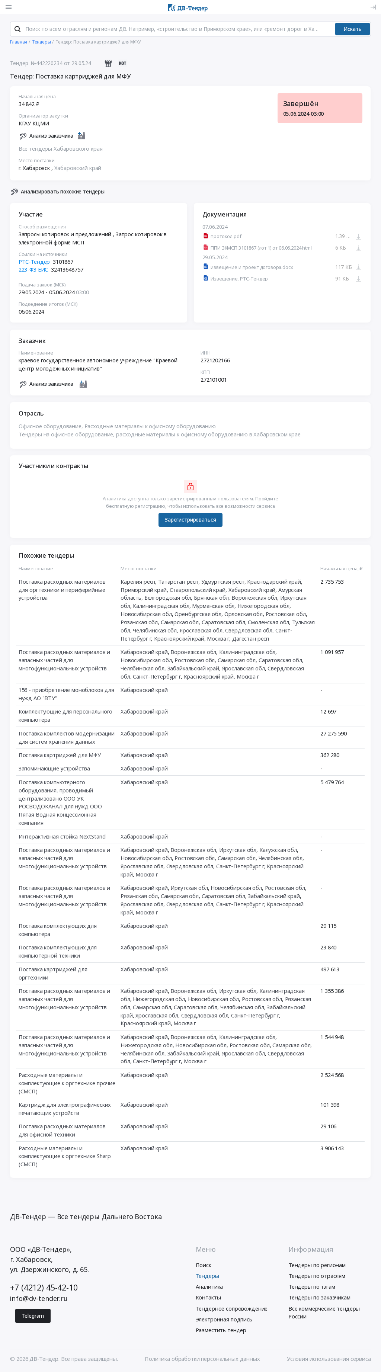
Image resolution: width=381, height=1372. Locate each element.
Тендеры (207, 1276)
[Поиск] (17, 29)
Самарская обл (180, 622)
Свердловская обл (249, 630)
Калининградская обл (161, 606)
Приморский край (144, 590)
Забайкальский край (193, 668)
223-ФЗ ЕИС (33, 270)
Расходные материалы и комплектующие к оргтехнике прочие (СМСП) (67, 1083)
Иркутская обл (237, 850)
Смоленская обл (268, 622)
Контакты (208, 1298)
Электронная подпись (224, 1319)
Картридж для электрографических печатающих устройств (65, 1109)
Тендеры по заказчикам (319, 1298)
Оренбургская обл (198, 614)
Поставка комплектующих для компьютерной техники (58, 952)
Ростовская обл (286, 614)
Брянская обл (211, 598)
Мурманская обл (213, 606)
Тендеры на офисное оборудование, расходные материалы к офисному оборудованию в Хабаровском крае (160, 434)
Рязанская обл (139, 622)
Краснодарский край (274, 582)
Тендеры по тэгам (311, 1287)
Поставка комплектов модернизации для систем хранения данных (67, 738)
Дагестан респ (250, 638)
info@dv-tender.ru (39, 1299)
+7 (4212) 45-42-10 (43, 1287)
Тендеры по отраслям (316, 1276)
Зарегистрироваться (190, 519)
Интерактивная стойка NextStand (62, 836)
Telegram (33, 1316)
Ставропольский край (197, 590)
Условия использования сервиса (329, 1359)
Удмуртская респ (222, 582)
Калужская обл (278, 850)
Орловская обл (243, 614)
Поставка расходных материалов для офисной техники (62, 1130)
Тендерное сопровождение (232, 1308)
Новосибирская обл (146, 614)
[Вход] (373, 7)
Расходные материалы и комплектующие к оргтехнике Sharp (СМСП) (65, 1157)
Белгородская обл (167, 598)
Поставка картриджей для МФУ (60, 755)
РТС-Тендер (34, 262)
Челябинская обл (155, 630)
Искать (352, 29)
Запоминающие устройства (54, 769)
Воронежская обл (254, 598)
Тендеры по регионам (317, 1265)
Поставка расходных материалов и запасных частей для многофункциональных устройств (65, 660)
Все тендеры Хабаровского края (61, 149)
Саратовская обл (223, 622)
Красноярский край (179, 638)
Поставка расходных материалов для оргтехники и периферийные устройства (62, 590)
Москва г (218, 638)
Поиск (203, 1265)
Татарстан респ (178, 582)
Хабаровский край (78, 168)
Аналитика (209, 1287)
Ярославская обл (201, 630)
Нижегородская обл (263, 606)
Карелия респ (138, 582)
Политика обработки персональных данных (202, 1359)
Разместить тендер (221, 1330)
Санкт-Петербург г (157, 676)
